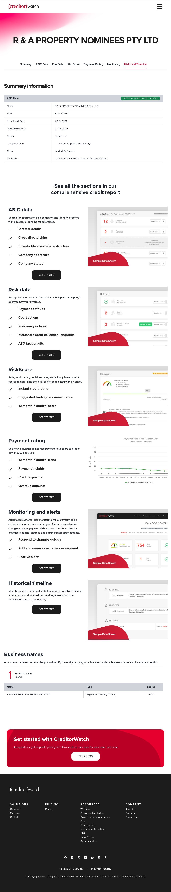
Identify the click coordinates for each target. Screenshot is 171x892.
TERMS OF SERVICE (71, 868)
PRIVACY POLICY (101, 868)
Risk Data (58, 64)
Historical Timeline (135, 64)
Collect (14, 817)
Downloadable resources (95, 817)
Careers (130, 813)
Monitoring (113, 64)
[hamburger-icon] (159, 7)
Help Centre (87, 837)
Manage (14, 813)
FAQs (83, 833)
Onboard (15, 809)
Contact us (132, 817)
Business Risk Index (92, 813)
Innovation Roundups (92, 829)
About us (131, 809)
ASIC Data (42, 64)
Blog (83, 821)
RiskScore (74, 64)
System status (88, 841)
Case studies (87, 825)
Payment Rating (93, 64)
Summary (26, 64)
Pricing (49, 809)
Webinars (85, 809)
